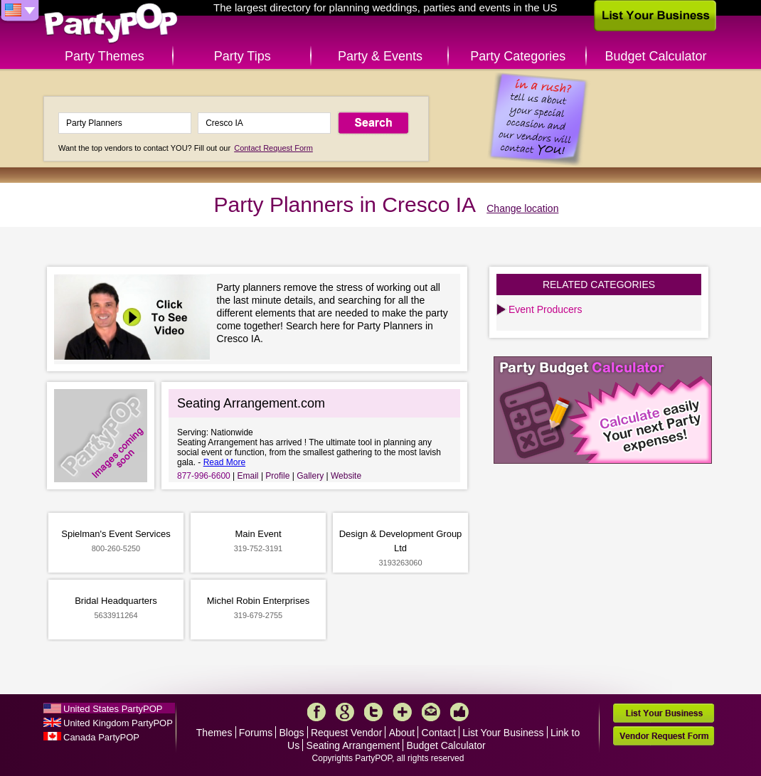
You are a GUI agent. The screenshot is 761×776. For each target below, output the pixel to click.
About (402, 732)
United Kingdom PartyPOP (118, 723)
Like (459, 712)
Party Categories (517, 56)
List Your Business (502, 732)
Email (248, 476)
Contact (439, 732)
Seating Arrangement (353, 745)
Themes (214, 732)
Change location (522, 208)
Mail (431, 712)
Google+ (345, 712)
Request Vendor (346, 732)
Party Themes (104, 56)
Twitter (373, 712)
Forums (255, 732)
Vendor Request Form (663, 735)
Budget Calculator (656, 56)
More (402, 712)
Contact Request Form (273, 148)
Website (346, 476)
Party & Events (380, 56)
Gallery (310, 476)
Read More (224, 462)
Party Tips (242, 56)
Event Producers (545, 309)
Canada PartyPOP (101, 737)
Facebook (316, 712)
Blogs (292, 732)
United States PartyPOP (112, 708)
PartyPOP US (111, 24)
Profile (277, 476)
